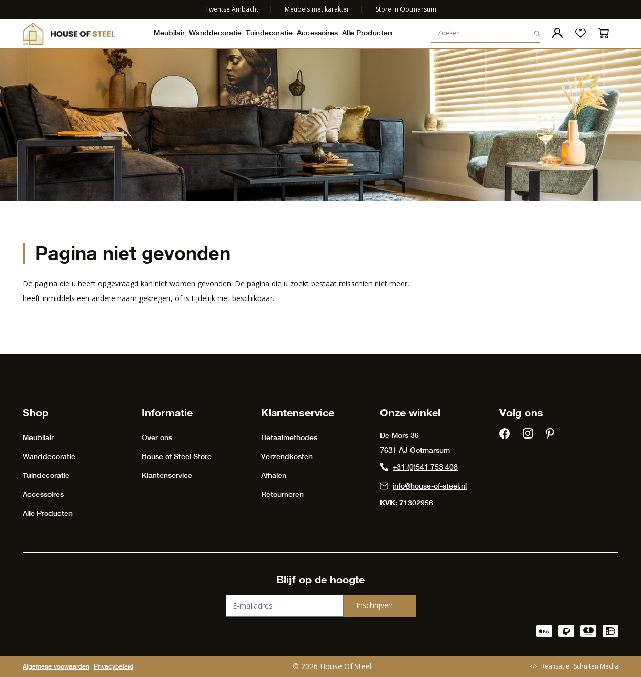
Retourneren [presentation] (282, 494)
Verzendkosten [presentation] (287, 456)
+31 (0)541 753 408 (419, 467)
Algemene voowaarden (56, 666)
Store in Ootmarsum (406, 9)
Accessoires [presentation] (317, 32)
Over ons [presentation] (157, 437)
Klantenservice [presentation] (167, 475)
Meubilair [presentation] (169, 32)
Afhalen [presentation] (273, 475)
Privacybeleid (113, 666)
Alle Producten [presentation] (367, 32)
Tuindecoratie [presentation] (269, 32)
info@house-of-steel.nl (423, 486)
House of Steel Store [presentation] (177, 456)
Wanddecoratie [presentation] (215, 32)
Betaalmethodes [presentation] (289, 437)
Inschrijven (374, 605)
